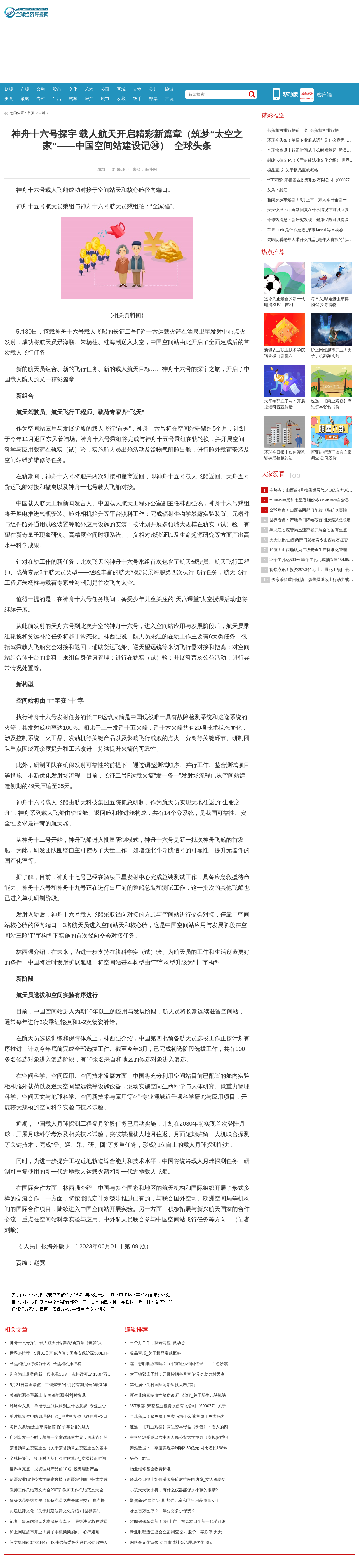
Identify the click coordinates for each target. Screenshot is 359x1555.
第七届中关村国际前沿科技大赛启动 (162, 1384)
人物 (137, 89)
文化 (73, 89)
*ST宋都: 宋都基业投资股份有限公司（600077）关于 (178, 1405)
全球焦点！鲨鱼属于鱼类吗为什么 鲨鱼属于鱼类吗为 (177, 1416)
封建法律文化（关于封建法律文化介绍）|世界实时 (55, 1511)
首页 (30, 113)
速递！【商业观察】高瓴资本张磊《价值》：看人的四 (179, 1426)
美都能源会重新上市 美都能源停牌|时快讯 (48, 1395)
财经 (8, 89)
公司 (105, 89)
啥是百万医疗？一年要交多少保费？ (162, 1511)
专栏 (40, 98)
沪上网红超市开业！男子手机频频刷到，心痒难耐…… (59, 1532)
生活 (57, 98)
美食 (8, 98)
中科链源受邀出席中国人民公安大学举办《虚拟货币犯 (179, 1437)
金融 (40, 89)
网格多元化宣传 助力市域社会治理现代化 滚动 (172, 1542)
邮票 (153, 98)
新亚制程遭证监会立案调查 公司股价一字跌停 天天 (176, 1532)
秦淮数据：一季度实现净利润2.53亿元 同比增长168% (178, 1447)
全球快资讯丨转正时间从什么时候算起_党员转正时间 (58, 1458)
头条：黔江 (140, 1458)
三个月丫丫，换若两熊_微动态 (157, 1342)
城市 (105, 98)
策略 (24, 98)
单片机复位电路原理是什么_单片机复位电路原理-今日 (58, 1416)
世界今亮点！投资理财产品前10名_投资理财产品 (54, 1469)
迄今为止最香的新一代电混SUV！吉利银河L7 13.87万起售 (62, 1374)
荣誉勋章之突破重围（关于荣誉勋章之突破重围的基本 (59, 1447)
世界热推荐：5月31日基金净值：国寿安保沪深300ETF (59, 1353)
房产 (89, 98)
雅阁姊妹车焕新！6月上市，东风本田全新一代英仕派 (178, 1521)
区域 (121, 89)
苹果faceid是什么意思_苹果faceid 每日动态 (302, 230)
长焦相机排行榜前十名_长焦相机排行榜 (45, 1363)
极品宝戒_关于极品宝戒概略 (155, 1353)
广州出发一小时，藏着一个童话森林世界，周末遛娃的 (59, 1437)
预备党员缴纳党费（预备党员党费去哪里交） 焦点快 (57, 1500)
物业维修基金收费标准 (150, 1469)
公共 (153, 89)
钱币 (137, 98)
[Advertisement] (201, 41)
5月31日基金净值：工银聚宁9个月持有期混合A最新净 (58, 1384)
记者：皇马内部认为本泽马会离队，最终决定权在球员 (59, 1521)
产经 (24, 89)
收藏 (121, 98)
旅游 (169, 89)
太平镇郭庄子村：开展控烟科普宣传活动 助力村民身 (177, 1374)
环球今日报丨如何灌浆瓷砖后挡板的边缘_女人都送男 (178, 1479)
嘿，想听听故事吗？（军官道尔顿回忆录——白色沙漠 (179, 1363)
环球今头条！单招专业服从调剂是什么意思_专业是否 (58, 1405)
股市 (57, 89)
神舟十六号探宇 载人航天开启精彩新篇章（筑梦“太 (56, 1342)
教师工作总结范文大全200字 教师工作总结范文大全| (57, 1490)
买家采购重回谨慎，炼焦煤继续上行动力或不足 (309, 579)
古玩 (169, 98)
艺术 (89, 89)
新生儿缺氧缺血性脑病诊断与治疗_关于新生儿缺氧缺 (178, 1395)
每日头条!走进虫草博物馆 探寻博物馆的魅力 (50, 1426)
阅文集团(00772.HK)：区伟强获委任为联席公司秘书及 (59, 1542)
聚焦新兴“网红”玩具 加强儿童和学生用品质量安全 (174, 1500)
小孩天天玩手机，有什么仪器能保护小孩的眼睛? (174, 1490)
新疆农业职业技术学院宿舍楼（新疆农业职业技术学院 (59, 1479)
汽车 (73, 98)
